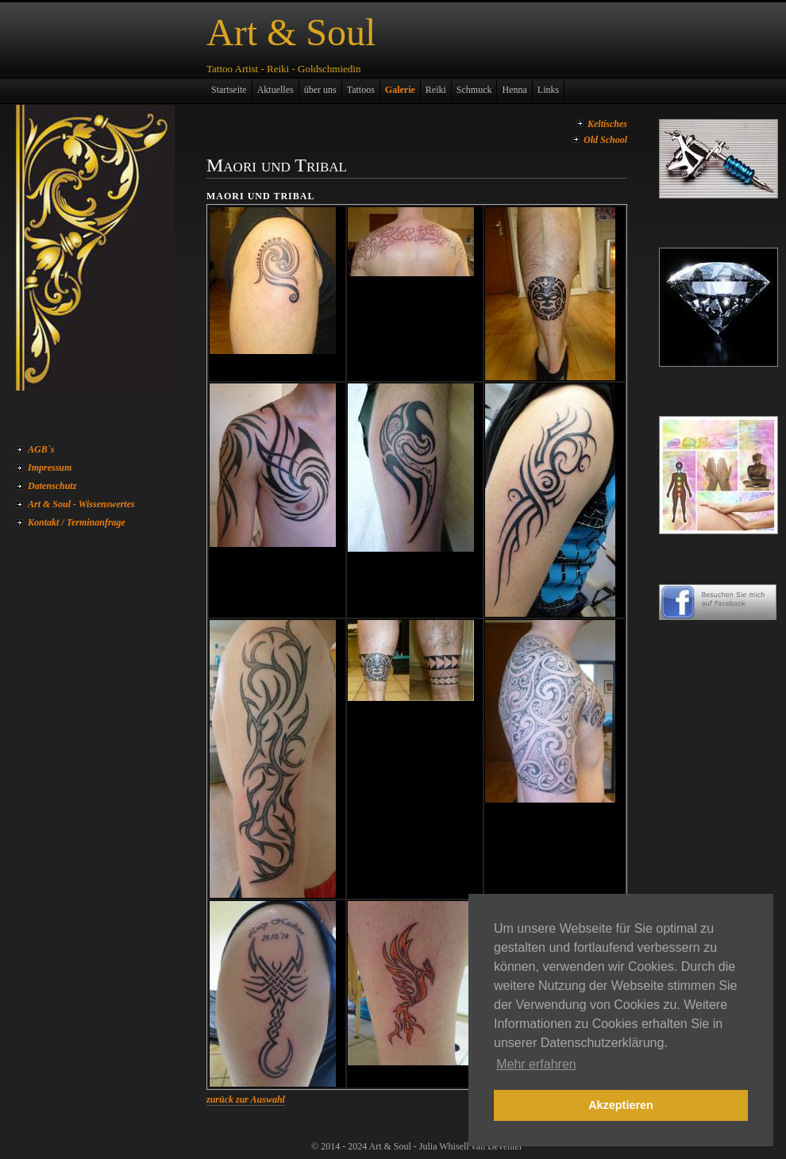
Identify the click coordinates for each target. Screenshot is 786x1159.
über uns (320, 89)
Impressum (49, 467)
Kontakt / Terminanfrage (76, 522)
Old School (605, 139)
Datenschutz (52, 485)
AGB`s (41, 449)
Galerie (400, 89)
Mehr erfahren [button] (536, 1064)
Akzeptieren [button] (620, 1105)
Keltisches (607, 123)
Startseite (229, 89)
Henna (514, 89)
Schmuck (474, 89)
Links (548, 89)
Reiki (436, 89)
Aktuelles (275, 89)
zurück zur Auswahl (245, 1099)
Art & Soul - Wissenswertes (81, 504)
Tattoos (361, 89)
